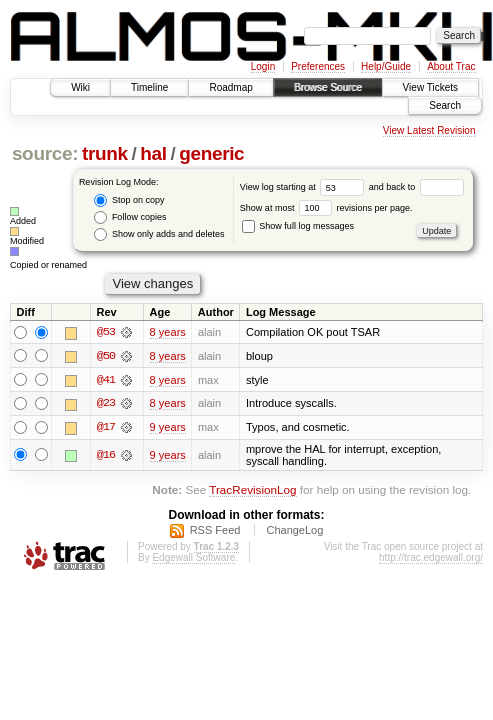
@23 (106, 404)
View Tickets (430, 87)
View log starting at (304, 187)
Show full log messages (298, 226)
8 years (168, 332)
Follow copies (130, 217)
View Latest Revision (429, 130)
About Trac (451, 66)
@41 (106, 380)
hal (153, 153)
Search (445, 105)
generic (211, 153)
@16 (106, 456)
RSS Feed (215, 531)
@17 (106, 428)
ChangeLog (294, 531)
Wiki (80, 87)
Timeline (149, 87)
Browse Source (328, 87)
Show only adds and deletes (159, 234)
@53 (106, 332)
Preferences (318, 66)
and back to (416, 187)
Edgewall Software (193, 558)
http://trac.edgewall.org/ (431, 558)
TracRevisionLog (252, 490)
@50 (106, 356)
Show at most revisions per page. (326, 208)
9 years (168, 428)
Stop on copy (129, 200)
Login (263, 66)
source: (45, 153)
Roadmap (230, 87)
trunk (105, 153)
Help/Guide (386, 66)
